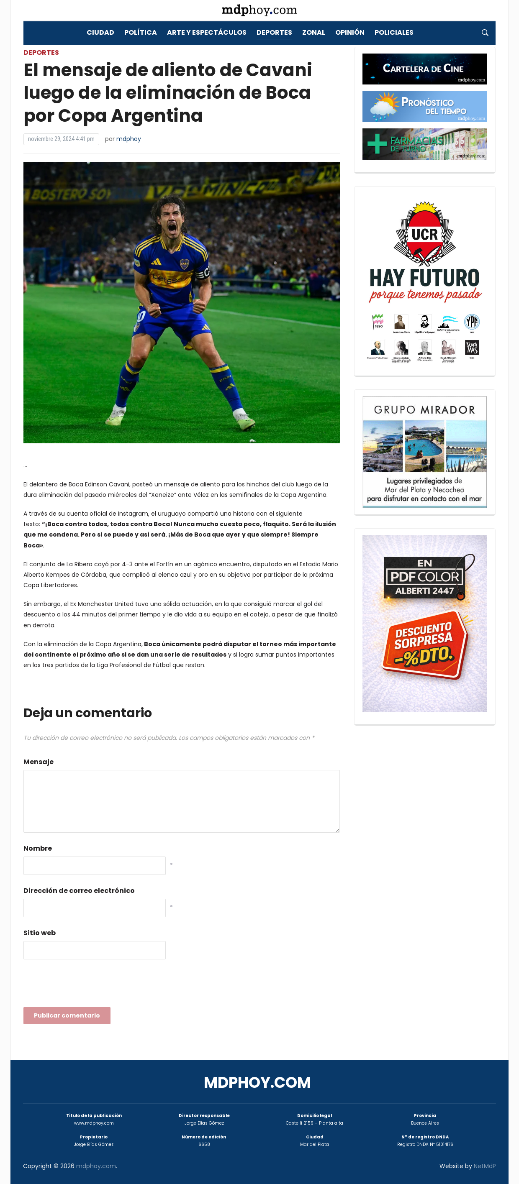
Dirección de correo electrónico (79, 890)
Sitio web (39, 933)
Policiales (394, 32)
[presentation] (87, 985)
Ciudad (100, 32)
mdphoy (128, 139)
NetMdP (485, 1166)
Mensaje (38, 762)
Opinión (350, 32)
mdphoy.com (257, 1082)
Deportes (274, 32)
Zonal (313, 32)
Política (140, 32)
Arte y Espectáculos (207, 32)
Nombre (37, 848)
